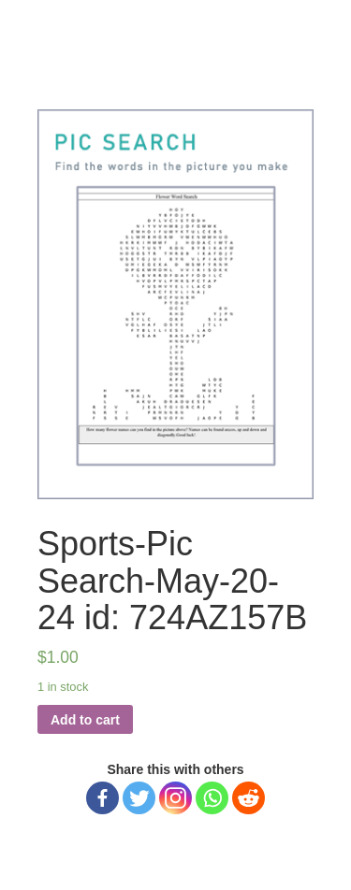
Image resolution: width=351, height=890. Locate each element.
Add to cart (85, 719)
